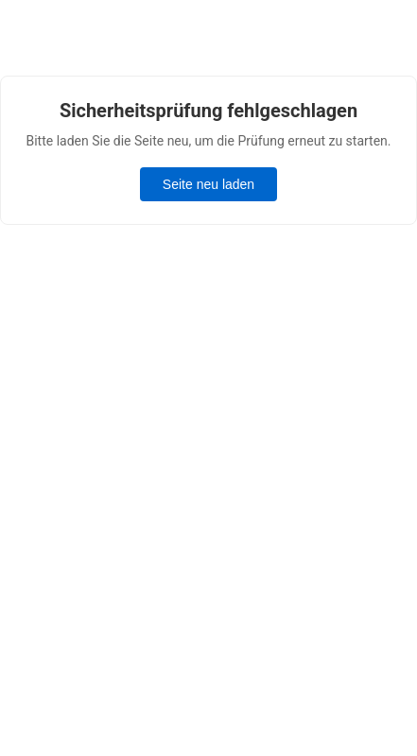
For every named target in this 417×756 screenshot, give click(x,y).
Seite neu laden (208, 184)
